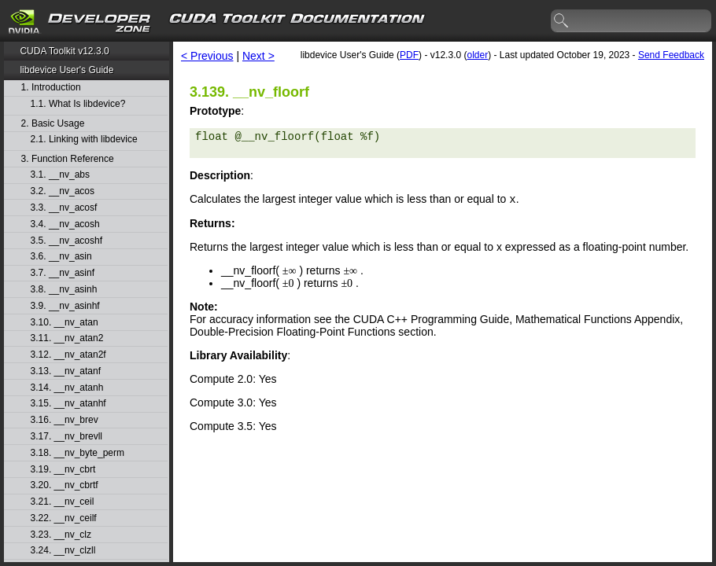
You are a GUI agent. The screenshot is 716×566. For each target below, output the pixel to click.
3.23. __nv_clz (61, 535)
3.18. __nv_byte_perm (77, 453)
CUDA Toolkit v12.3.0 (64, 51)
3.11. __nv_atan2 (67, 338)
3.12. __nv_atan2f (68, 355)
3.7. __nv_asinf (62, 273)
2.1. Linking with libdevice (84, 139)
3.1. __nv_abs (60, 175)
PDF (409, 55)
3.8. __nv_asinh (64, 290)
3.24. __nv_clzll (63, 551)
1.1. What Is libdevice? (78, 104)
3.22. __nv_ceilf (64, 518)
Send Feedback (671, 55)
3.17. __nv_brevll (66, 437)
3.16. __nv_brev (64, 420)
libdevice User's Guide (66, 69)
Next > (258, 56)
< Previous (207, 56)
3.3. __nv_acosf (64, 208)
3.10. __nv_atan (64, 323)
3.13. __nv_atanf (66, 371)
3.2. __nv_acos (62, 191)
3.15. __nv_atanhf (68, 404)
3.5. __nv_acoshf (66, 241)
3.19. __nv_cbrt (63, 470)
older (477, 55)
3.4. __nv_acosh (65, 224)
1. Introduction (51, 88)
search (562, 21)
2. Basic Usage (53, 124)
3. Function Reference (67, 159)
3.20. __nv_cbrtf (64, 485)
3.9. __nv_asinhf (65, 306)
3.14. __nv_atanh (67, 388)
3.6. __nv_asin (61, 257)
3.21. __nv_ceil (62, 502)
